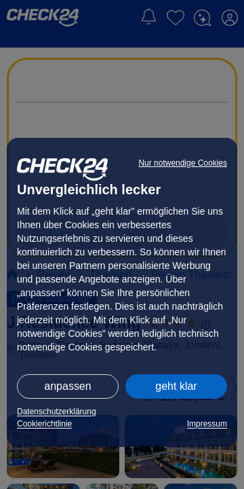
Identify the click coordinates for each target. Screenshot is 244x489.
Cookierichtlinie (44, 424)
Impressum (207, 424)
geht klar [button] (176, 386)
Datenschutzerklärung (56, 411)
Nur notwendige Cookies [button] (182, 163)
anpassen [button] (67, 386)
